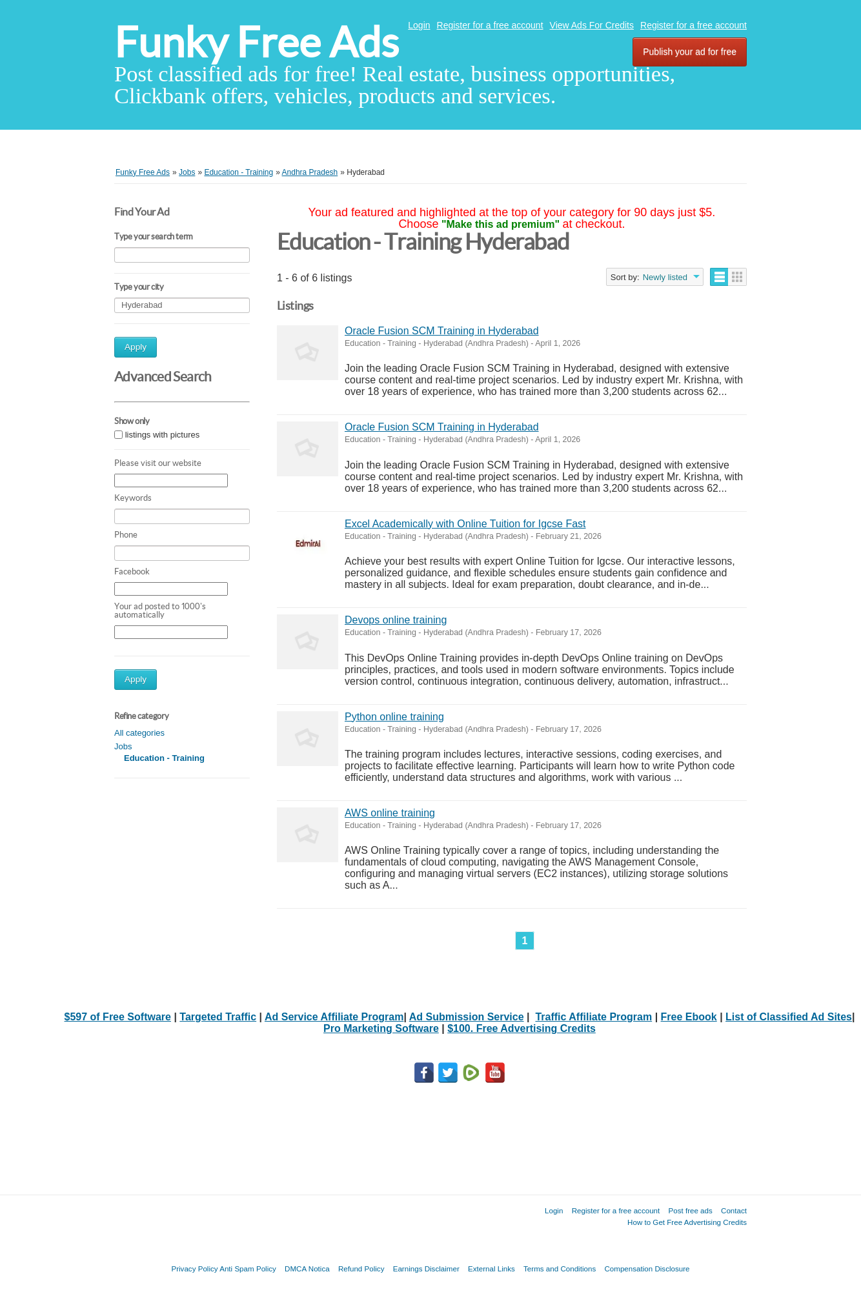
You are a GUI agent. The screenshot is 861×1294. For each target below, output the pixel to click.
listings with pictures (162, 435)
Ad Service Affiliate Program (334, 1016)
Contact (734, 1210)
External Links (491, 1268)
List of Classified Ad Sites (788, 1016)
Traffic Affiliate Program (593, 1016)
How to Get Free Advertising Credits (687, 1222)
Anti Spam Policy (247, 1268)
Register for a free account (490, 25)
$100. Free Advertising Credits (521, 1028)
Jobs (123, 746)
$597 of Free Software (118, 1016)
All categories (139, 733)
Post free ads (690, 1210)
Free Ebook (689, 1016)
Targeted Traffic (217, 1016)
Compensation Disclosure (646, 1268)
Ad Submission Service (466, 1016)
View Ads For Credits (592, 25)
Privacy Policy (194, 1268)
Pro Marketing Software (381, 1028)
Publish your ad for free (689, 51)
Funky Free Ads (256, 42)
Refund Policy (361, 1268)
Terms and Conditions (559, 1268)
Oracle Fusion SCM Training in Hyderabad (442, 330)
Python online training (394, 716)
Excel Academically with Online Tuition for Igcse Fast (465, 523)
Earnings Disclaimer (426, 1268)
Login (419, 25)
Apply (136, 347)
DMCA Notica (307, 1268)
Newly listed (665, 277)
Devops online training (396, 619)
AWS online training (390, 812)
